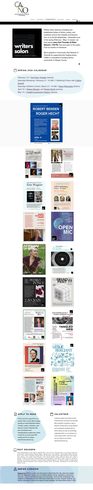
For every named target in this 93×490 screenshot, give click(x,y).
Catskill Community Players (38, 92)
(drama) (50, 77)
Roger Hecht (49, 89)
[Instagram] (79, 21)
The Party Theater (38, 77)
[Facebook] (77, 21)
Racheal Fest (22, 473)
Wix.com (48, 485)
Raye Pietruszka (66, 86)
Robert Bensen (33, 89)
